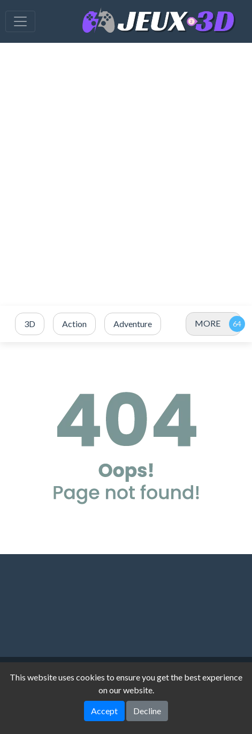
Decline (147, 711)
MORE (207, 323)
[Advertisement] (126, 174)
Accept (104, 711)
